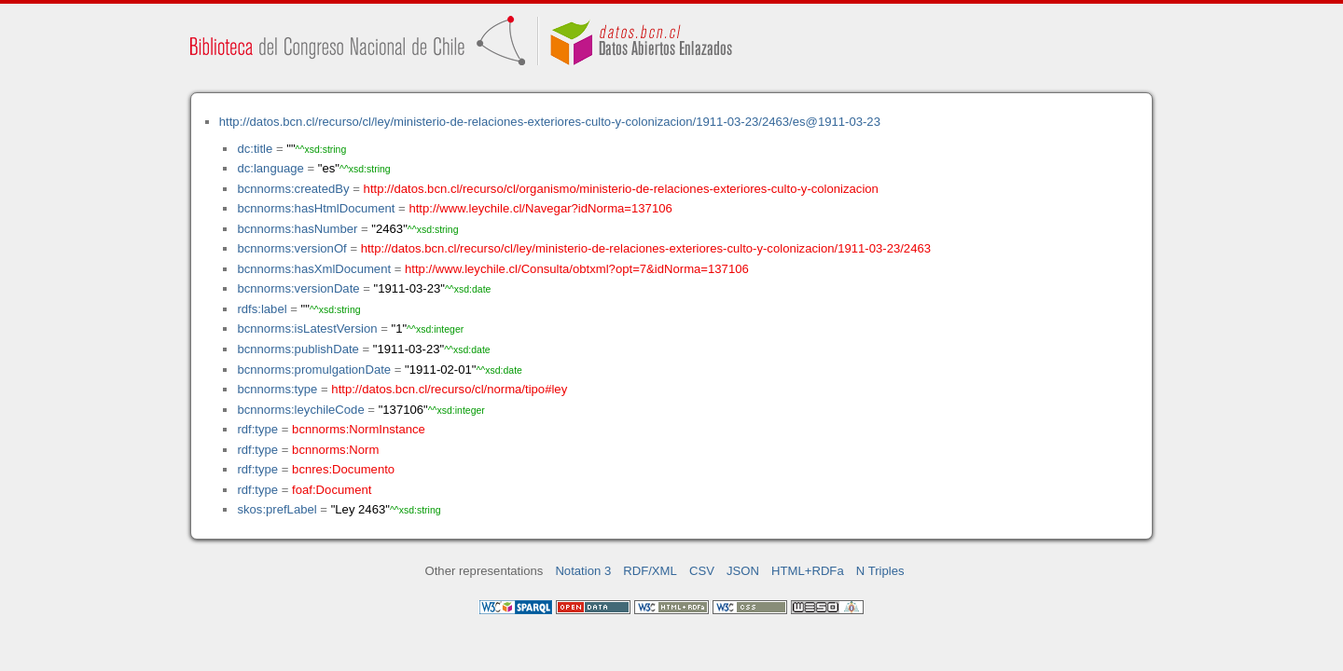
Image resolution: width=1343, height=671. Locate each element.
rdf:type (257, 429)
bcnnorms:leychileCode (300, 410)
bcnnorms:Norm (335, 450)
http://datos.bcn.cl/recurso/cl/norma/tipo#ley (449, 389)
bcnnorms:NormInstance (358, 429)
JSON (743, 571)
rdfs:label (261, 309)
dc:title (254, 149)
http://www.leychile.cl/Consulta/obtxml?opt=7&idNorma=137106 (577, 269)
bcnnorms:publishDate (297, 349)
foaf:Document (331, 490)
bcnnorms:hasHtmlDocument (316, 208)
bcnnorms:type (277, 389)
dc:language (270, 168)
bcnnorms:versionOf (291, 248)
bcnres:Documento (343, 469)
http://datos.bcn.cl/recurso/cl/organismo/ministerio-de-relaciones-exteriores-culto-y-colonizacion (621, 189)
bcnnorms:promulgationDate (314, 370)
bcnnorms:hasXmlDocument (314, 269)
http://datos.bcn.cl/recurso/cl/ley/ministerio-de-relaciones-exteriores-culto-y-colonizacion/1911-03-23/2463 (646, 248)
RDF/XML (650, 571)
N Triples (880, 571)
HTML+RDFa (807, 571)
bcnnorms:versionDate (298, 288)
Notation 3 (583, 571)
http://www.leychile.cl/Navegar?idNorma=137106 (540, 208)
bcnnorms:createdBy (293, 189)
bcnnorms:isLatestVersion (307, 329)
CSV (701, 571)
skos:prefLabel (276, 509)
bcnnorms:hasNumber (297, 229)
